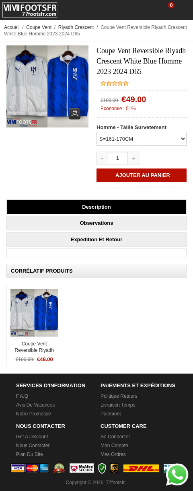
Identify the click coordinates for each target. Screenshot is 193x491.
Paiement (111, 414)
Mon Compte (114, 445)
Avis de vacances (35, 405)
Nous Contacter (32, 445)
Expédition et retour (97, 239)
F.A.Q (22, 396)
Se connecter (115, 437)
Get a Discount (32, 437)
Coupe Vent (38, 27)
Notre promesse (33, 414)
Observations (96, 223)
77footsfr (115, 482)
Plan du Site (29, 454)
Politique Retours (119, 396)
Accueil (12, 27)
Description (96, 207)
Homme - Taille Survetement (131, 127)
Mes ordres (113, 454)
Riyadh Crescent (76, 27)
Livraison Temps (118, 405)
